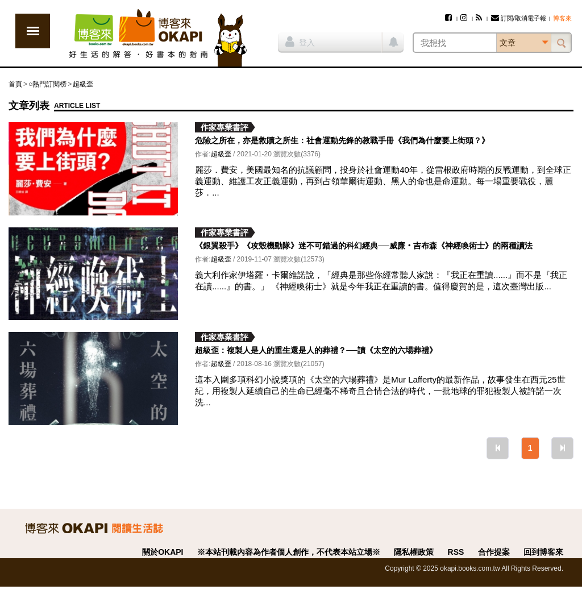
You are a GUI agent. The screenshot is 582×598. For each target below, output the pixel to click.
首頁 (15, 84)
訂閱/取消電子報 (518, 18)
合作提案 (494, 552)
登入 (300, 41)
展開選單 (32, 31)
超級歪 (83, 84)
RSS (456, 552)
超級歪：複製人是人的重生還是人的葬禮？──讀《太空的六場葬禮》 (316, 350)
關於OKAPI (162, 552)
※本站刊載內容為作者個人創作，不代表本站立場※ (288, 552)
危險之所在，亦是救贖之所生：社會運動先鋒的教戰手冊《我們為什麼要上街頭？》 (342, 140)
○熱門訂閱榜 (47, 84)
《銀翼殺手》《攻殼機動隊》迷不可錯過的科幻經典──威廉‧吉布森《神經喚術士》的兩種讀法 (364, 245)
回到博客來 (543, 552)
